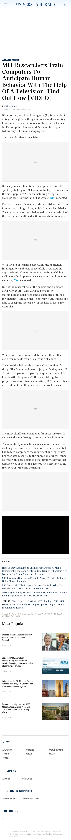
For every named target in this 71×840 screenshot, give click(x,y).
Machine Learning (26, 604)
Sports (5, 754)
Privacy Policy (13, 837)
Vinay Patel (11, 106)
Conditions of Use (52, 834)
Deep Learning (45, 604)
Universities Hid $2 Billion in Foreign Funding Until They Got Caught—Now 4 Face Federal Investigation (17, 684)
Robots (19, 607)
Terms (39, 834)
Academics (10, 60)
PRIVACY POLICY (8, 799)
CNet (16, 280)
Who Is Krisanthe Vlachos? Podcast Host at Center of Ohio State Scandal (17, 637)
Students (30, 750)
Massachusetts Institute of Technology (32, 601)
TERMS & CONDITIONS (30, 799)
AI (14, 604)
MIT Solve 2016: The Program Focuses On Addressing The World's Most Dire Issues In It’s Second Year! (32, 587)
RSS (4, 819)
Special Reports (56, 750)
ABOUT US (6, 779)
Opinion (5, 758)
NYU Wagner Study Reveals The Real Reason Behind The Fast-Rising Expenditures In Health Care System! (34, 594)
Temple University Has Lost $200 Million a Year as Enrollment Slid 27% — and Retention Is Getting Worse (16, 708)
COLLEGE (52, 754)
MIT (56, 601)
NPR (52, 198)
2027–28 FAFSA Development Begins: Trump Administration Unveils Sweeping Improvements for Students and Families (17, 662)
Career (29, 754)
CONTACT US (27, 779)
